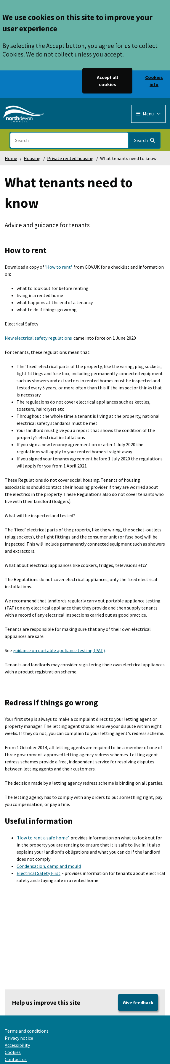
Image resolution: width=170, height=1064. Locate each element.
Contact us (16, 1059)
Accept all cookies (107, 80)
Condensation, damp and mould (49, 866)
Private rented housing (70, 158)
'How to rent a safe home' (43, 838)
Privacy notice (19, 1038)
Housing (32, 158)
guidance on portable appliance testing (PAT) (59, 650)
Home (11, 158)
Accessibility (17, 1045)
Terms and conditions (27, 1031)
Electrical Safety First (38, 873)
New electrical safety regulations (38, 338)
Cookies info (154, 80)
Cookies (13, 1052)
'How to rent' (58, 267)
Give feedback (138, 1002)
